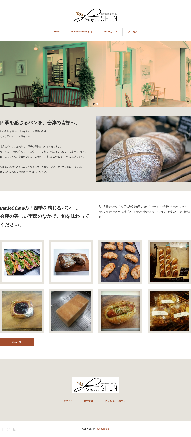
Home (57, 31)
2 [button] (97, 104)
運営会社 (88, 401)
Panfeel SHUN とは (81, 31)
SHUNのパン (110, 31)
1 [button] (94, 104)
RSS (13, 428)
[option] (95, 74)
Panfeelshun (102, 428)
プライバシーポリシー (116, 401)
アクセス (132, 31)
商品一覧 (16, 342)
